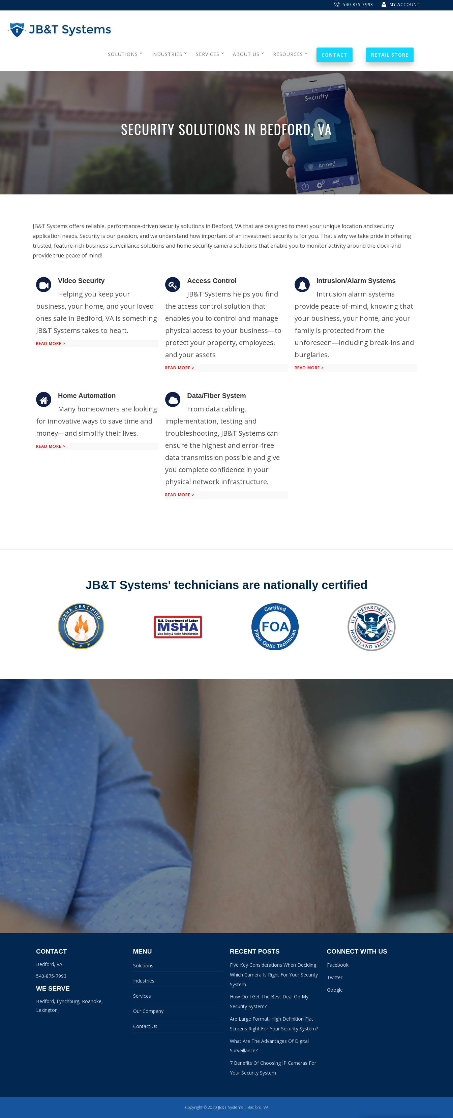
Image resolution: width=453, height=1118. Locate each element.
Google (335, 990)
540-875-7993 (353, 4)
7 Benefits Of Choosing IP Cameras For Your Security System (273, 1068)
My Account (400, 4)
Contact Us (145, 1026)
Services (142, 996)
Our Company (148, 1011)
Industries (143, 980)
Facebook (338, 965)
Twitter (334, 977)
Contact (335, 55)
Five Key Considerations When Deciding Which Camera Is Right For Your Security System (274, 975)
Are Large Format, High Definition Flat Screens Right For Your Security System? (274, 1024)
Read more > (50, 343)
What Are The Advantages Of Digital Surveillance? (269, 1046)
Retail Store (390, 55)
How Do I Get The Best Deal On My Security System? (269, 1001)
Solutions (143, 965)
